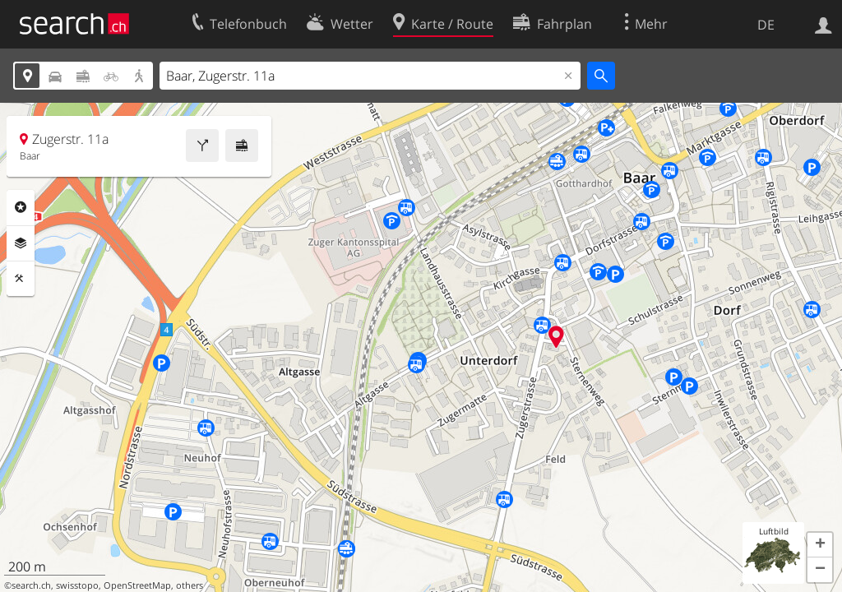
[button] (819, 545)
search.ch (31, 585)
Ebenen (21, 243)
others (189, 585)
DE (766, 25)
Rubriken (21, 207)
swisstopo (77, 585)
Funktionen (21, 278)
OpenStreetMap (137, 585)
